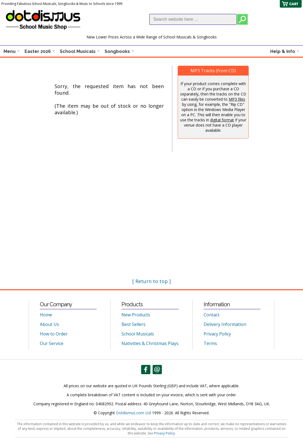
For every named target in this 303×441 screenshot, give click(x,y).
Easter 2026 (38, 51)
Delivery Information (225, 324)
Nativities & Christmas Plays (150, 343)
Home (46, 315)
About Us (49, 324)
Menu (10, 51)
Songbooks (117, 51)
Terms (210, 343)
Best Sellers (133, 324)
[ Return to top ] (151, 281)
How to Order (54, 334)
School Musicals (78, 51)
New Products (135, 315)
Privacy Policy (217, 334)
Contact (211, 315)
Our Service (51, 343)
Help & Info (282, 51)
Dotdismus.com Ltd (133, 412)
